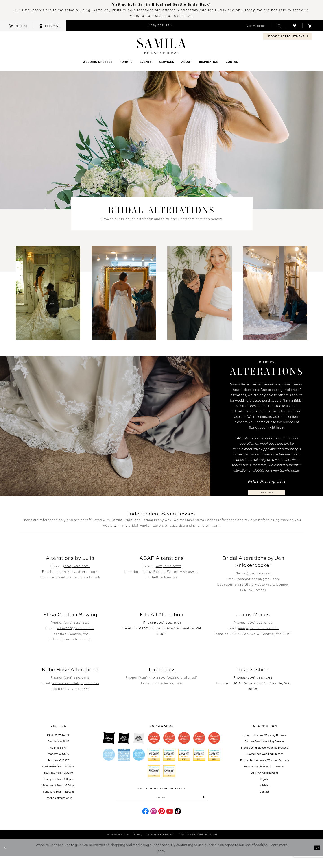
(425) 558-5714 (58, 748)
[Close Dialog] (7, 852)
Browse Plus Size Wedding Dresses (264, 735)
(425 (168, 566)
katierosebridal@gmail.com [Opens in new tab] (75, 683)
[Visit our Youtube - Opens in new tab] (169, 815)
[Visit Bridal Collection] (19, 25)
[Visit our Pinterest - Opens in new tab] (161, 815)
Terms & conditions (117, 838)
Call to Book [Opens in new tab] (266, 492)
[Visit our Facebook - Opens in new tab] (145, 815)
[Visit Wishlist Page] (294, 25)
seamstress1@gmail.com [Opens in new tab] (259, 579)
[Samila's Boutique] (161, 46)
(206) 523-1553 (76, 623)
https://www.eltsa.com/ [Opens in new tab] (70, 639)
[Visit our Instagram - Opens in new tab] (153, 815)
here (161, 854)
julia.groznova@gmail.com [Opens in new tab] (76, 572)
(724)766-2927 (259, 573)
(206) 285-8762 (259, 623)
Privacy (137, 838)
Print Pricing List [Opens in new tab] (267, 480)
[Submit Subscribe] (203, 800)
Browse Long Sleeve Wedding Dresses (264, 748)
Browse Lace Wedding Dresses (264, 754)
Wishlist (264, 785)
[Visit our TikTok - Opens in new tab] (178, 815)
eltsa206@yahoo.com (75, 628)
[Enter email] (161, 800)
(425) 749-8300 (152, 677)
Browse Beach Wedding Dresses (264, 741)
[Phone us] (160, 25)
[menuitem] (19, 25)
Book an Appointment (264, 773)
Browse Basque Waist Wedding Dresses (264, 760)
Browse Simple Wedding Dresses (264, 767)
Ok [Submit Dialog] (315, 851)
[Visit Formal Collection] (50, 25)
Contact (264, 792)
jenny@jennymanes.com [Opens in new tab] (258, 628)
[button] (256, 25)
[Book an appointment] (287, 36)
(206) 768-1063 (259, 677)
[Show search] (279, 25)
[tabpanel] (48, 293)
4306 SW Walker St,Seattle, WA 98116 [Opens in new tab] (58, 738)
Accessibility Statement (160, 838)
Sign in (264, 779)
